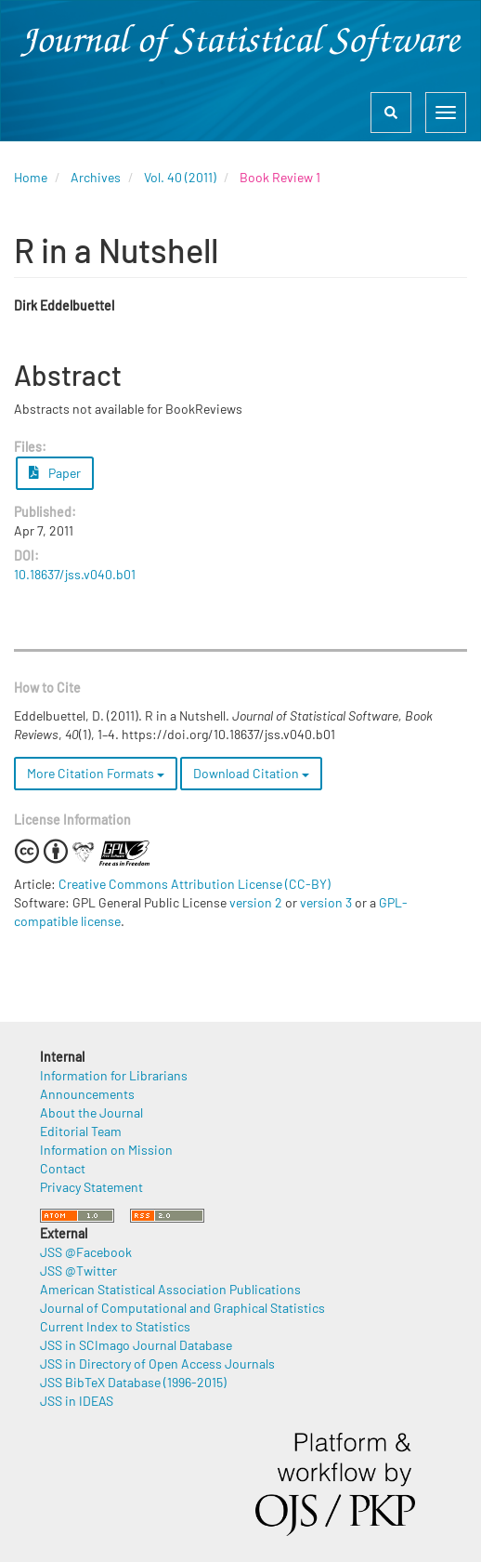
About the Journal (91, 1112)
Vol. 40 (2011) (180, 177)
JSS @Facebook (86, 1252)
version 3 (326, 902)
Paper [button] (55, 473)
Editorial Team (81, 1131)
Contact (62, 1168)
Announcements (87, 1094)
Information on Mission (106, 1150)
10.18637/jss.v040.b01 (75, 574)
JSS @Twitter (78, 1270)
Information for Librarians (114, 1075)
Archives (96, 177)
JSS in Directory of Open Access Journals (157, 1363)
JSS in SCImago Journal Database (136, 1345)
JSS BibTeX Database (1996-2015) (133, 1382)
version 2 (255, 902)
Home (30, 177)
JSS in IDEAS (76, 1401)
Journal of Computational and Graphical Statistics (182, 1308)
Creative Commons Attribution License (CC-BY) (194, 884)
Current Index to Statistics (115, 1326)
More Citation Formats (95, 773)
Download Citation (251, 773)
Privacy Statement (91, 1187)
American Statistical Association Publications (170, 1289)
